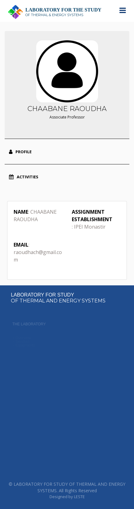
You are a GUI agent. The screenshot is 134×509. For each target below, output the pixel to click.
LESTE (79, 496)
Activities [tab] (23, 177)
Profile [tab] (20, 151)
